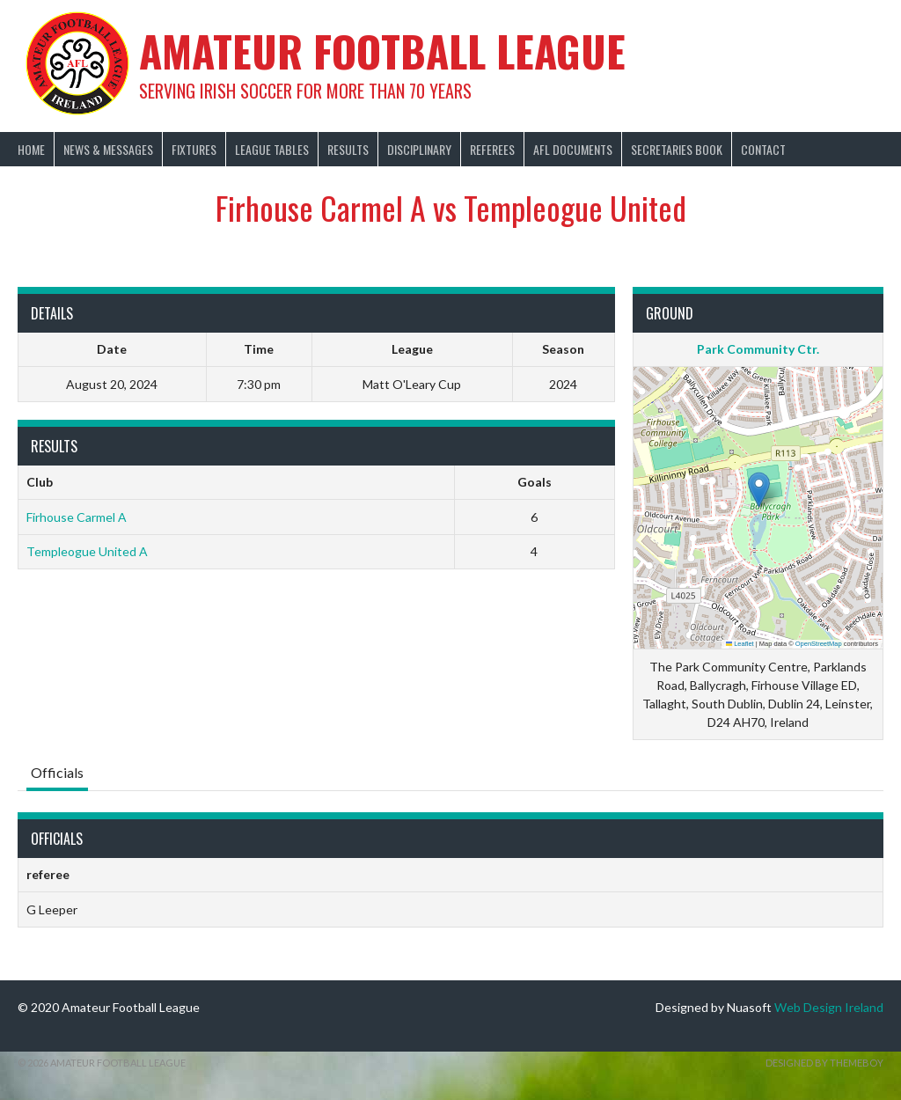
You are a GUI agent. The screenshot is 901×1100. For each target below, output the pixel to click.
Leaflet (740, 644)
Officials (57, 772)
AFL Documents (572, 149)
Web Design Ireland (828, 1007)
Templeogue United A (87, 551)
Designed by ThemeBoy (824, 1062)
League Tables (272, 149)
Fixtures (194, 149)
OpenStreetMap (818, 644)
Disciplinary (419, 149)
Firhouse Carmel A (76, 517)
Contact (763, 149)
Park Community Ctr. (758, 348)
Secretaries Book (676, 149)
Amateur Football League (382, 50)
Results (348, 149)
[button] (759, 490)
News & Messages (108, 149)
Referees (492, 149)
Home (31, 149)
